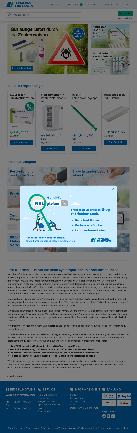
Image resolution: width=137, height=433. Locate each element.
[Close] (113, 189)
